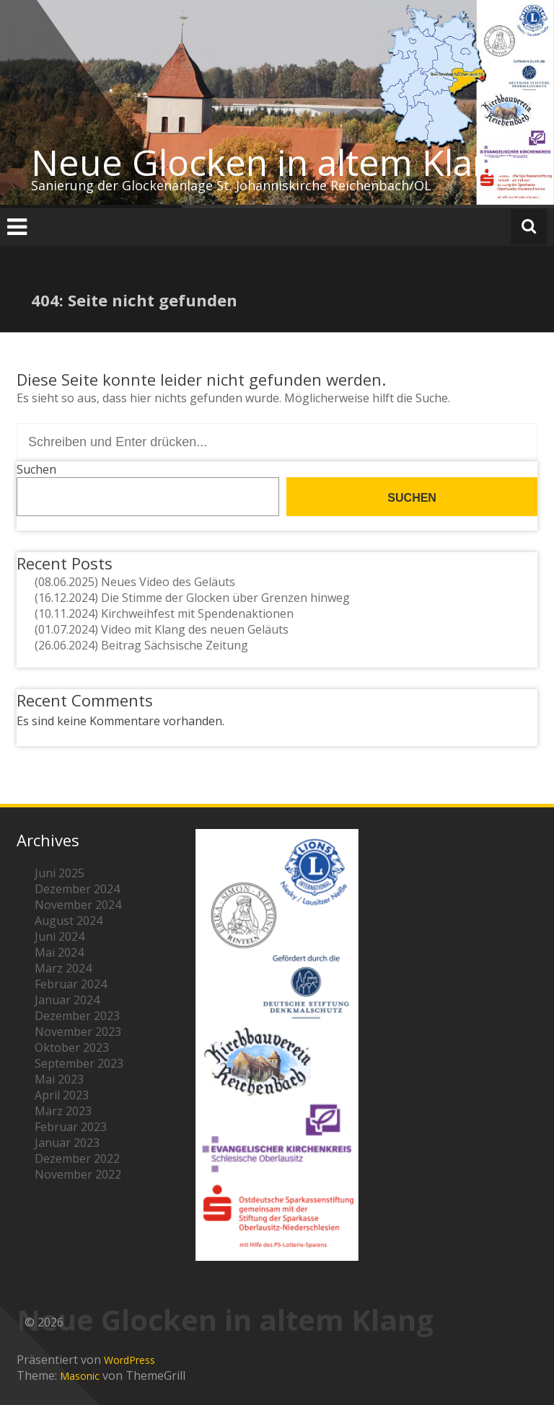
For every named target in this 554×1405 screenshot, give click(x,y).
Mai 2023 (59, 1079)
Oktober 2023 (72, 1047)
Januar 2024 (67, 1000)
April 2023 (62, 1095)
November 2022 (78, 1174)
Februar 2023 (71, 1127)
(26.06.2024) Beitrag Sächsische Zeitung (141, 645)
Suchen (36, 469)
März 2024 (63, 968)
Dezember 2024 (77, 889)
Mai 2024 (59, 952)
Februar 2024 (71, 984)
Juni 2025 (59, 873)
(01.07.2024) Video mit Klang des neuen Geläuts (162, 629)
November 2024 (78, 905)
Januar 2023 (67, 1143)
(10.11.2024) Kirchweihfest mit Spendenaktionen (164, 613)
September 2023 (79, 1063)
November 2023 (78, 1032)
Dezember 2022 (77, 1158)
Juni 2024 (59, 936)
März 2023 (63, 1111)
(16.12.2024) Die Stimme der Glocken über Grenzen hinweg (192, 598)
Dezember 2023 (77, 1016)
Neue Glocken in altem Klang (272, 162)
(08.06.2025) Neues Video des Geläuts (135, 582)
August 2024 (68, 920)
